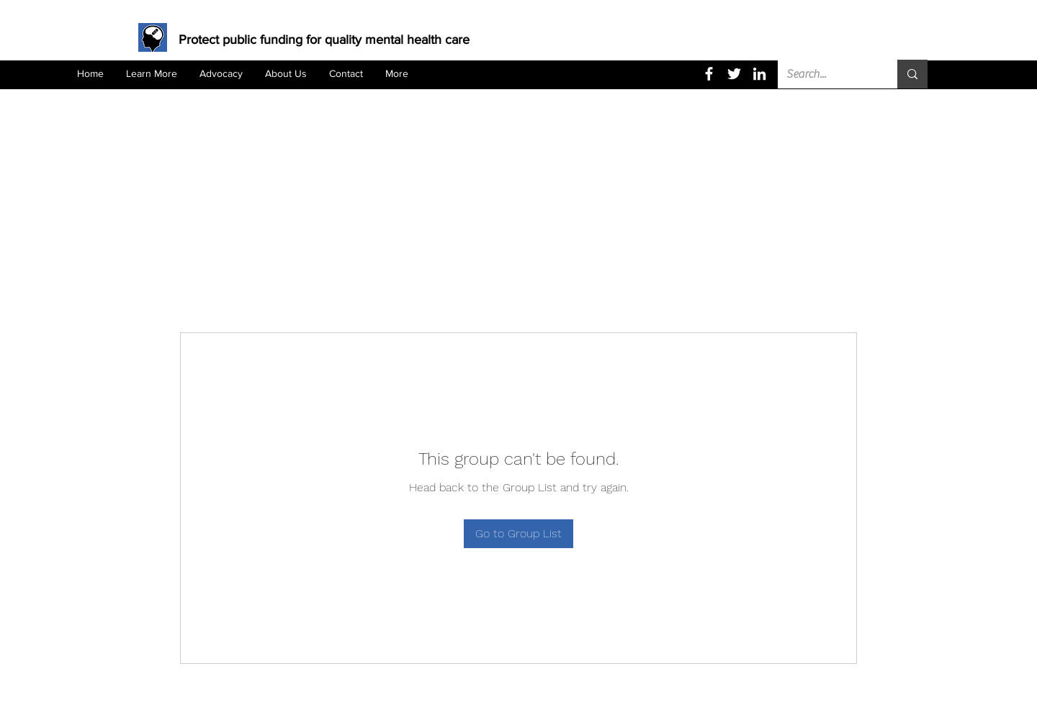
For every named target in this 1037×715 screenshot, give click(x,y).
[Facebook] (709, 74)
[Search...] (826, 74)
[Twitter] (734, 74)
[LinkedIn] (759, 74)
